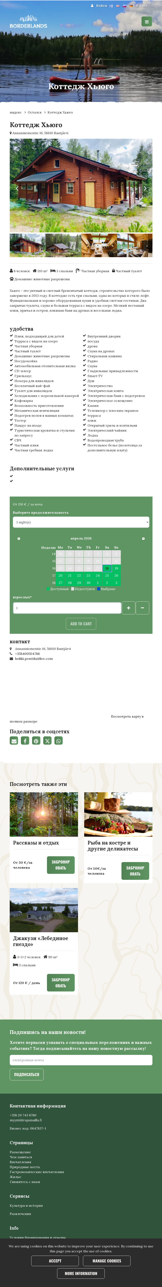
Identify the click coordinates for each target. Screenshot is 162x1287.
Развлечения (20, 1214)
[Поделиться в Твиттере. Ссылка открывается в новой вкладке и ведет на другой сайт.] (48, 741)
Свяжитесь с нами (25, 1182)
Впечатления (20, 1162)
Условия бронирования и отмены (38, 1237)
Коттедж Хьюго (60, 112)
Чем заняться (21, 1157)
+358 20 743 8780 (23, 1115)
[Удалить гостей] (142, 607)
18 (107, 568)
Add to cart (81, 624)
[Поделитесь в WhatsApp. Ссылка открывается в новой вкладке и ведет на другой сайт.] (59, 741)
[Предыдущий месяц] (18, 538)
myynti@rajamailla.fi (26, 1120)
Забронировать (61, 865)
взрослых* (22, 597)
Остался (35, 112)
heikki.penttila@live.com (34, 659)
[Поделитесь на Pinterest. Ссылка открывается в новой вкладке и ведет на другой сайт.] (37, 741)
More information (81, 1273)
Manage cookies (106, 1261)
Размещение (20, 1152)
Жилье (15, 1177)
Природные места (25, 1167)
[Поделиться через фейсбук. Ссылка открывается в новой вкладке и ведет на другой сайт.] (26, 741)
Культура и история (26, 1205)
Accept (55, 1261)
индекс (16, 112)
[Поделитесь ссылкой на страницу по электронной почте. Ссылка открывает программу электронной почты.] (15, 741)
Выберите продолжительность (41, 512)
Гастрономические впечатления (37, 1172)
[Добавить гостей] (128, 607)
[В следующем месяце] (143, 538)
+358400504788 (27, 654)
